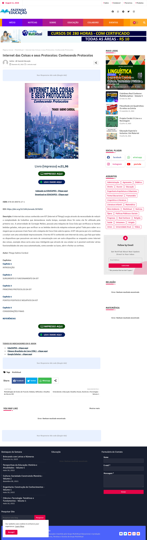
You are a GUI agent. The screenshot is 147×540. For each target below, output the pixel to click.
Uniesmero (120, 222)
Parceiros (128, 3)
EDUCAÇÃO (73, 22)
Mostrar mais (94, 408)
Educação (130, 187)
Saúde (109, 222)
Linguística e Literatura (116, 200)
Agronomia (127, 182)
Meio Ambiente (113, 209)
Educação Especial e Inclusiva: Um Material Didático (129, 133)
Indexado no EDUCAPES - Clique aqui (51, 191)
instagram (117, 164)
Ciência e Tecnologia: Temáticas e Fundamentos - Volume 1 (18, 499)
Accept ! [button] (11, 532)
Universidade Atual (123, 227)
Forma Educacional (115, 196)
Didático (138, 182)
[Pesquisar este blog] (17, 517)
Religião (137, 218)
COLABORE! (93, 22)
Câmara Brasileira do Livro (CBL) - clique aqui (28, 351)
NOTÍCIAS (32, 22)
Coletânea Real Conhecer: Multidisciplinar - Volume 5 (131, 94)
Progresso (111, 218)
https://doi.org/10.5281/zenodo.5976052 (25, 209)
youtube (137, 164)
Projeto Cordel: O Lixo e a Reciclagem (131, 119)
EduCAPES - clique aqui (18, 348)
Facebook (20, 381)
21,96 (51, 166)
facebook (117, 157)
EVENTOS (113, 22)
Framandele (131, 196)
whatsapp (137, 157)
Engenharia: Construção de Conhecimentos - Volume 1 (23, 488)
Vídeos (137, 227)
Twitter (33, 381)
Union (109, 227)
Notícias (139, 209)
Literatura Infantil (114, 204)
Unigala (131, 222)
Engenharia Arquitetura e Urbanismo (122, 191)
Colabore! (117, 3)
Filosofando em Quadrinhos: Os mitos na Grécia (132, 107)
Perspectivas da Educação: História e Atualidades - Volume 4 (20, 466)
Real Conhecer (124, 218)
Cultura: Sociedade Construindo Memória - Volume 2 (23, 477)
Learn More (19, 526)
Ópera (109, 213)
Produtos (139, 3)
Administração (113, 182)
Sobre (106, 3)
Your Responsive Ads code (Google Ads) (52, 75)
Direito (110, 187)
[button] (144, 22)
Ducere (119, 187)
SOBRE (52, 22)
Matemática (130, 204)
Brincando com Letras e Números (18, 456)
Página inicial (8, 50)
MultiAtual (19, 50)
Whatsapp (46, 381)
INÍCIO (12, 22)
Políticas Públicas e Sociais (127, 213)
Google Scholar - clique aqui (20, 354)
